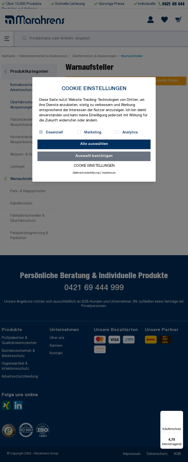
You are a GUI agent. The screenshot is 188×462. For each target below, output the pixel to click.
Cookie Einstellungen (94, 166)
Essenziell (54, 132)
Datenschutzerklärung (86, 173)
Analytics (130, 132)
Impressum (109, 173)
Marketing (92, 132)
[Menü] (180, 414)
